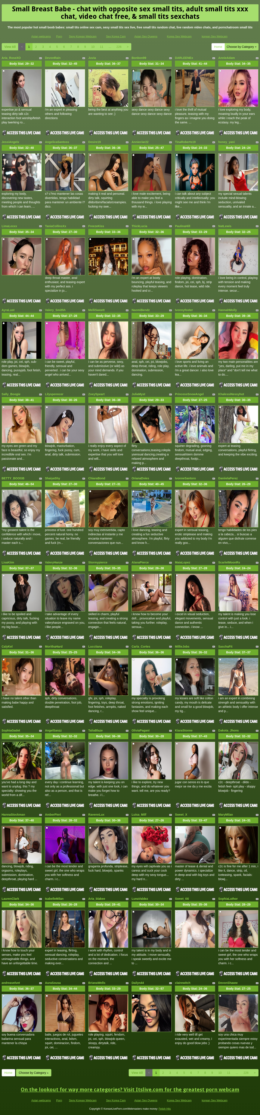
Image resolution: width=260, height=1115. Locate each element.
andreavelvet (11, 983)
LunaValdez (139, 898)
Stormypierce (97, 562)
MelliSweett (96, 310)
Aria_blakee (96, 898)
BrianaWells (96, 983)
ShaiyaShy (52, 478)
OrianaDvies (140, 478)
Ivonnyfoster (184, 310)
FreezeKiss (96, 226)
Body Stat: (21, 63)
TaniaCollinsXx (55, 226)
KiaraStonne (183, 730)
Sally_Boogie (11, 394)
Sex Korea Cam (116, 36)
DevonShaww (228, 983)
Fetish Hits (165, 1108)
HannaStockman (13, 814)
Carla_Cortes (140, 646)
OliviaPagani (140, 730)
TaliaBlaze (95, 730)
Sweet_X (181, 814)
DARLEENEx (184, 58)
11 (101, 46)
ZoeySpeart (96, 394)
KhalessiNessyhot (231, 394)
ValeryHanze (54, 562)
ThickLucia (139, 226)
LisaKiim (8, 562)
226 (119, 46)
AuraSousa (53, 983)
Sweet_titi (182, 898)
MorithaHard (53, 646)
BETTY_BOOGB (13, 478)
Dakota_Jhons (228, 730)
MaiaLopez (182, 562)
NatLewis (224, 226)
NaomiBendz (140, 310)
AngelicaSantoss (57, 142)
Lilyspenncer (54, 394)
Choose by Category (242, 46)
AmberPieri (53, 814)
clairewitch (182, 983)
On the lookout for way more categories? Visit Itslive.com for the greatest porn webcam (130, 1090)
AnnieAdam (226, 58)
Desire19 (94, 142)
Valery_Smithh (55, 310)
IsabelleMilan (54, 898)
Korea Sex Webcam (179, 36)
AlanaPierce (140, 562)
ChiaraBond (96, 478)
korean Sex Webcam (214, 36)
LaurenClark (10, 898)
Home (218, 46)
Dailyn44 (137, 983)
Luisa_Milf (138, 814)
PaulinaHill (182, 226)
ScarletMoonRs (229, 562)
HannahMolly (227, 310)
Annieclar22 (139, 142)
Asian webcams (41, 36)
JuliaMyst (138, 394)
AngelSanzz (53, 730)
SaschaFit (225, 646)
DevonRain (53, 58)
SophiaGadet (11, 730)
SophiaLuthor (228, 898)
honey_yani (226, 142)
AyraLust (8, 310)
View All (10, 46)
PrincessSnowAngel (189, 394)
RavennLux (96, 814)
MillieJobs (182, 646)
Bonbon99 (138, 58)
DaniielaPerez (228, 478)
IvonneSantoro (185, 478)
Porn (59, 36)
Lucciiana (95, 646)
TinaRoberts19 (185, 142)
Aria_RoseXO (11, 58)
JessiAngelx (10, 142)
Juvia (92, 58)
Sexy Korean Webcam (82, 36)
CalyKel (7, 646)
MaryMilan (225, 814)
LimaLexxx (9, 226)
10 (93, 46)
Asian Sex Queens (145, 36)
